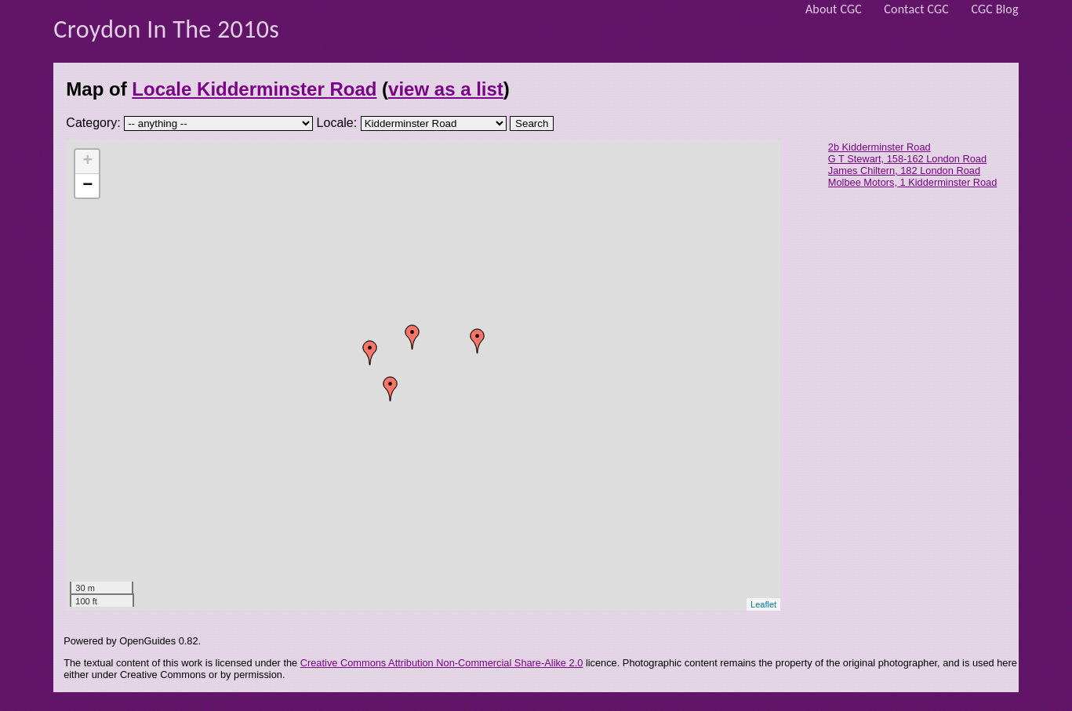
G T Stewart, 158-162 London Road (907, 159)
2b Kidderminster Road (879, 147)
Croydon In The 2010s (166, 29)
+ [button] (87, 161)
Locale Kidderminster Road (254, 89)
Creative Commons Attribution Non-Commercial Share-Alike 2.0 (441, 663)
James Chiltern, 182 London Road (904, 170)
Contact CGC (916, 9)
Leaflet (763, 604)
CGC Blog (994, 9)
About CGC (833, 9)
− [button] (87, 186)
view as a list (445, 89)
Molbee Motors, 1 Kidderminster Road (913, 182)
